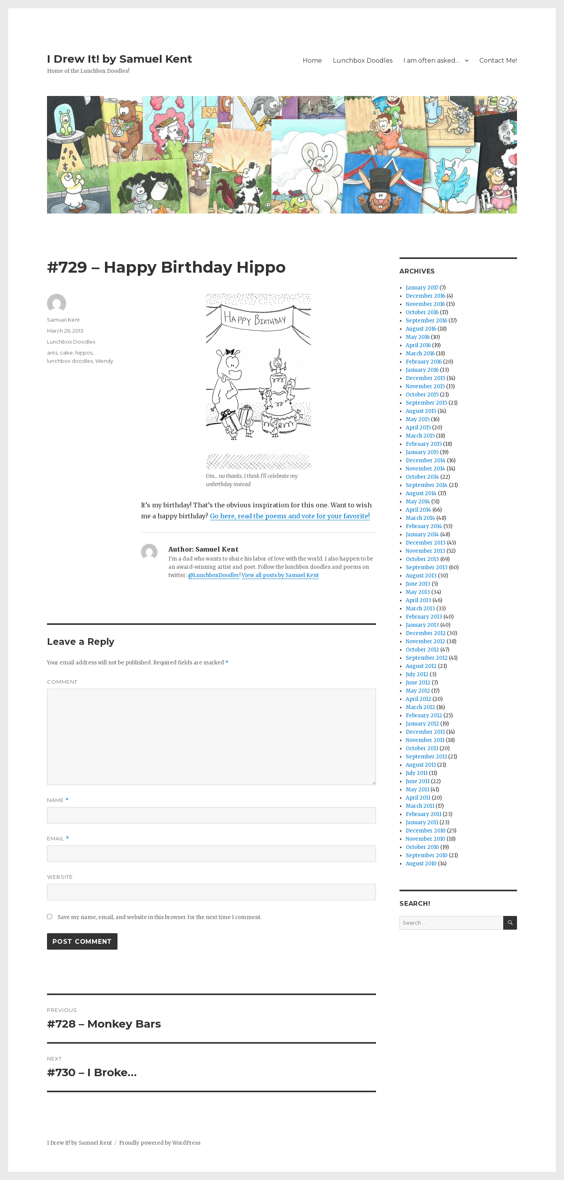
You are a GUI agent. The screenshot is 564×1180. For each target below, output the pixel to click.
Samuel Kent (63, 320)
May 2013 (418, 592)
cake (66, 352)
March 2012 (420, 707)
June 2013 (418, 584)
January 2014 (422, 534)
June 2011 (418, 781)
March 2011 (420, 806)
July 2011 (417, 773)
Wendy (104, 361)
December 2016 (425, 296)
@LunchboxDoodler (213, 575)
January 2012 (422, 723)
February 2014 (424, 526)
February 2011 (423, 814)
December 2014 (426, 460)
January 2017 (422, 287)
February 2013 (424, 617)
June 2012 (418, 682)
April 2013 (418, 600)
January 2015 (422, 452)
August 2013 (421, 575)
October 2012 (422, 649)
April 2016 (418, 345)
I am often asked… (431, 60)
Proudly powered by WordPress (160, 1143)
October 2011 (422, 748)
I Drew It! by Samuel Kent (119, 58)
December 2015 (425, 378)
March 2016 (420, 353)
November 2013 (425, 551)
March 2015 (420, 436)
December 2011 (425, 732)
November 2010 (425, 839)
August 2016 (421, 329)
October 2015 (422, 394)
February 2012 (424, 715)
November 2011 (425, 740)
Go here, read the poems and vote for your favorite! (290, 516)
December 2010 (426, 830)
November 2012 (425, 641)
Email (58, 838)
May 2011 (417, 789)
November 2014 (425, 468)
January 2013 (422, 625)
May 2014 (418, 501)
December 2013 (426, 542)
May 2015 (418, 419)
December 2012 (426, 633)
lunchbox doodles (70, 361)
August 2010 (421, 863)
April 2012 (418, 699)
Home (312, 60)
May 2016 (418, 337)
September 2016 (426, 320)
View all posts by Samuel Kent (280, 575)
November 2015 (425, 386)
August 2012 (421, 666)
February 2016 (424, 361)
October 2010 (422, 847)
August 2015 (421, 411)
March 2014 (420, 518)
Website (60, 877)
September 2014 (427, 485)
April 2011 (418, 798)
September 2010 (427, 855)
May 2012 (418, 691)
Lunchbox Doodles (362, 60)
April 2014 (418, 510)
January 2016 (422, 370)
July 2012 (417, 674)
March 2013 (420, 608)
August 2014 (421, 493)
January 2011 (422, 822)
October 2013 (422, 559)
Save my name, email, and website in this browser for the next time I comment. (160, 917)
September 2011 (426, 756)
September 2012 (427, 658)
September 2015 (426, 403)
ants (52, 352)
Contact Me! (498, 60)
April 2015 (418, 427)
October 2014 (422, 477)
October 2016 (422, 312)
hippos (83, 352)
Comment (62, 682)
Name (58, 800)
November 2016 (425, 304)
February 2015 (424, 444)
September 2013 (427, 567)
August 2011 (421, 765)
